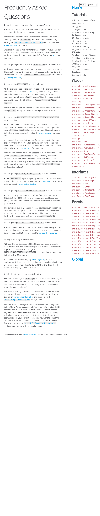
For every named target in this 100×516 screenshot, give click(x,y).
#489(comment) (14, 76)
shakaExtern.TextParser (84, 196)
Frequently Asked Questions (80, 70)
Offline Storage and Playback (82, 65)
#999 (55, 54)
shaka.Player (78, 135)
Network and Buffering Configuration (83, 33)
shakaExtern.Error (81, 187)
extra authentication (27, 180)
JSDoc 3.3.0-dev (29, 328)
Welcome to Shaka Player (84, 20)
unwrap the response (48, 228)
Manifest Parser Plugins (84, 55)
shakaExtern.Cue (80, 184)
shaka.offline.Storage (83, 132)
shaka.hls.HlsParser (82, 98)
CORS (30, 90)
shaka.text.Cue (79, 142)
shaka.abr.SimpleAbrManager (86, 86)
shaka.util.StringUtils (84, 160)
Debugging (77, 26)
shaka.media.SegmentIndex (85, 114)
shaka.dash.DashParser (83, 95)
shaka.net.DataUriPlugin (84, 120)
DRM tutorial (26, 145)
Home (77, 7)
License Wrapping (80, 46)
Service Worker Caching (84, 61)
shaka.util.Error (80, 151)
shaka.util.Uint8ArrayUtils (86, 163)
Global (77, 259)
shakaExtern (78, 166)
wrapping (47, 177)
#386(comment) (10, 45)
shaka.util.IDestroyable (84, 177)
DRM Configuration (81, 38)
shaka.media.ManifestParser (86, 108)
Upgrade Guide (79, 75)
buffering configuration (24, 291)
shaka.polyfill (79, 138)
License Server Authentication (79, 42)
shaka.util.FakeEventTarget (86, 154)
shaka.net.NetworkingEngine (86, 126)
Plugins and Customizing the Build (84, 50)
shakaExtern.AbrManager (84, 180)
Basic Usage (78, 23)
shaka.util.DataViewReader (85, 148)
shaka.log (77, 101)
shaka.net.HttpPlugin (82, 123)
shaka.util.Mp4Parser (82, 157)
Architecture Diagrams (83, 58)
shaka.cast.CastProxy (82, 89)
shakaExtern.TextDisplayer (85, 193)
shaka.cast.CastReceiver (84, 92)
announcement (45, 130)
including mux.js (39, 254)
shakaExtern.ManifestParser (86, 190)
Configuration (79, 29)
